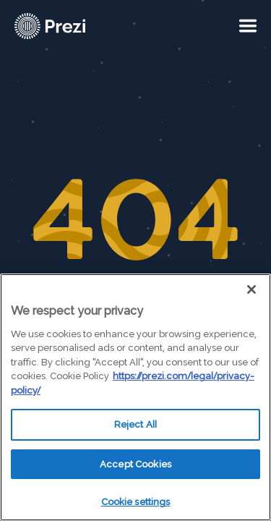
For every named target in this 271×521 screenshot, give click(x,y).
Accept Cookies (135, 464)
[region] (135, 397)
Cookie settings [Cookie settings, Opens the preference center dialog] (136, 501)
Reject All (135, 424)
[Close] (251, 289)
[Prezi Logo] (68, 26)
